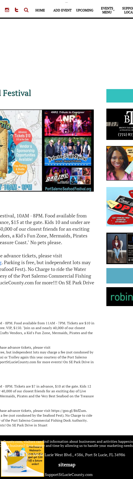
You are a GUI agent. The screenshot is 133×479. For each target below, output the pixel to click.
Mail (12, 454)
